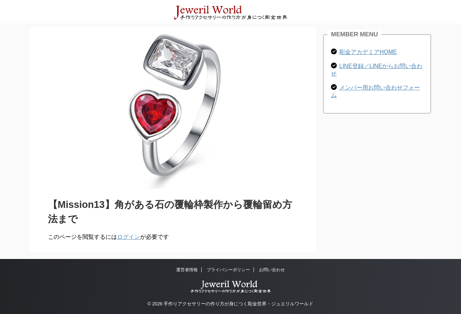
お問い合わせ (272, 269)
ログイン (128, 237)
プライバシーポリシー (228, 269)
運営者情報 (187, 269)
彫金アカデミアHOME (368, 52)
